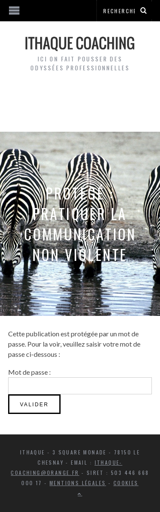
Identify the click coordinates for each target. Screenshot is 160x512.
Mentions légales (77, 482)
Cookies (126, 482)
